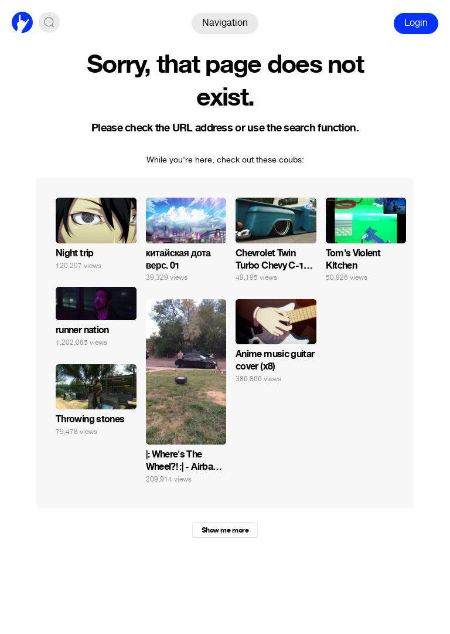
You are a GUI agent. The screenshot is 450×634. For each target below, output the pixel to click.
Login (416, 22)
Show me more (225, 530)
